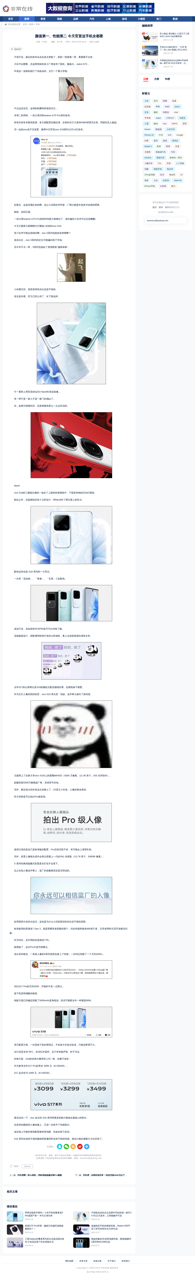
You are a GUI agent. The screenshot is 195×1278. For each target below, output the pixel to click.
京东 (146, 112)
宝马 (162, 175)
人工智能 (180, 163)
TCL (160, 163)
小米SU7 (170, 118)
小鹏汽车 (148, 163)
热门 (158, 19)
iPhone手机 (149, 186)
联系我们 (126, 1261)
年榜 (167, 79)
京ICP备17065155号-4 (97, 1272)
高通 (174, 101)
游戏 (124, 19)
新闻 (26, 19)
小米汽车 (171, 129)
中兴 (161, 135)
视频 (59, 19)
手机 (38, 24)
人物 (108, 19)
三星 (146, 123)
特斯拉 (166, 112)
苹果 (158, 106)
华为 (156, 101)
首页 (10, 19)
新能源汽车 (161, 152)
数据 (175, 19)
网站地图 (69, 1261)
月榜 (156, 79)
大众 (156, 180)
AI (181, 175)
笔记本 (170, 169)
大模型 (141, 19)
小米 (146, 101)
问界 (146, 140)
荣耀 (165, 101)
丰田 (169, 163)
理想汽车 (160, 157)
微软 (156, 112)
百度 (177, 146)
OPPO (175, 123)
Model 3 (148, 146)
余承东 (166, 180)
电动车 (172, 175)
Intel (176, 112)
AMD (167, 106)
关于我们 (112, 1261)
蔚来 (159, 146)
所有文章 (83, 1261)
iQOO (177, 106)
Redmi (147, 129)
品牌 (75, 19)
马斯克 (182, 118)
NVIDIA (147, 157)
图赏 (43, 19)
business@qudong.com (91, 1158)
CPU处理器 (149, 175)
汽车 (92, 19)
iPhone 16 (149, 135)
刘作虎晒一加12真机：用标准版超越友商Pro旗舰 (39, 1175)
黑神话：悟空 (176, 157)
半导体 (147, 118)
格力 (173, 186)
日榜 (145, 79)
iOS (169, 135)
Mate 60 (177, 180)
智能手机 (158, 169)
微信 (156, 123)
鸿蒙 (146, 169)
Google (180, 135)
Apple (158, 118)
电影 (146, 180)
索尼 (156, 140)
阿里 (168, 146)
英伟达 (175, 140)
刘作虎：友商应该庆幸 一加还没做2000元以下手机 (106, 1175)
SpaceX (15, 49)
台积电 (163, 186)
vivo (165, 123)
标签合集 (97, 1261)
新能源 (158, 129)
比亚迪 (147, 106)
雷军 (185, 123)
